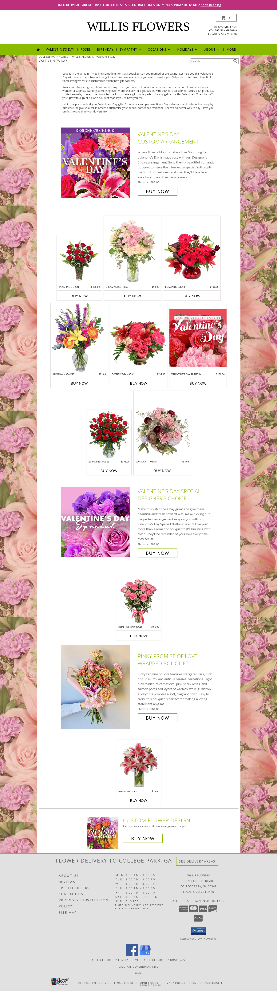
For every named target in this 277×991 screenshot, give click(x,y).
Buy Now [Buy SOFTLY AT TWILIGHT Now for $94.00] (162, 470)
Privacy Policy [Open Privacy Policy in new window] (173, 982)
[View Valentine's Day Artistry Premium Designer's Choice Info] (198, 337)
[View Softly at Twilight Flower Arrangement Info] (162, 425)
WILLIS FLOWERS (138, 26)
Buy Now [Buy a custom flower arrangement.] (143, 838)
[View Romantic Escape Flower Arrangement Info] (191, 250)
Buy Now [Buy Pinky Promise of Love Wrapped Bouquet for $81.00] (157, 718)
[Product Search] (211, 61)
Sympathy (131, 49)
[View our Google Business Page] (145, 955)
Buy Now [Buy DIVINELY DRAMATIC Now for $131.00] (138, 383)
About (212, 49)
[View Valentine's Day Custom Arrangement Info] (98, 163)
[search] (235, 61)
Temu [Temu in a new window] (138, 973)
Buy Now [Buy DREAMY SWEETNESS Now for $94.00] (132, 295)
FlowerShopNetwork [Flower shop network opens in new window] (141, 982)
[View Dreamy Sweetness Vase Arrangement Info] (132, 250)
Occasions (159, 49)
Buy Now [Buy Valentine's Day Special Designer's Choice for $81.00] (157, 553)
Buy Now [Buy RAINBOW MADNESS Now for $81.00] (79, 383)
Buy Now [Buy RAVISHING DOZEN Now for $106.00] (79, 295)
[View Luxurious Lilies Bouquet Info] (138, 765)
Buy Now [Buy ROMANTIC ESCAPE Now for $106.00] (191, 295)
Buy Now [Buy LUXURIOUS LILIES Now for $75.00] (138, 800)
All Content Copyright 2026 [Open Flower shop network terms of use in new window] (100, 982)
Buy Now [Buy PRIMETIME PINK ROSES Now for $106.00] (138, 635)
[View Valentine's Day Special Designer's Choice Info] (98, 522)
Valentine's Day (60, 49)
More (233, 49)
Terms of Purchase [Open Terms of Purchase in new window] (204, 982)
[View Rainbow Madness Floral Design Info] (79, 337)
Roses (86, 49)
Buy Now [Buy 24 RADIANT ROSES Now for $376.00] (108, 470)
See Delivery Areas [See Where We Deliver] (197, 861)
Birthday (105, 49)
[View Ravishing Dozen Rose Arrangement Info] (79, 260)
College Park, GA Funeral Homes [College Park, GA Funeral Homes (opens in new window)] (116, 960)
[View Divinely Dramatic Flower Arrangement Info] (138, 337)
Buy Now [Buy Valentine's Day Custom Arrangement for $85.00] (157, 191)
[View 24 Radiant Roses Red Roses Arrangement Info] (109, 435)
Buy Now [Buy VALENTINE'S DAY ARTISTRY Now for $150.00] (198, 383)
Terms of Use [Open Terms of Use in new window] (150, 985)
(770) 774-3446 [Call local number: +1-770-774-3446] (227, 34)
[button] (226, 18)
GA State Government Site (138, 966)
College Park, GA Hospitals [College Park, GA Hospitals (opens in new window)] (164, 960)
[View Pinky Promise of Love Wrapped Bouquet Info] (98, 687)
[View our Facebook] (132, 955)
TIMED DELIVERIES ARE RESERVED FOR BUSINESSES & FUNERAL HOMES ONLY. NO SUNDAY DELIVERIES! (138, 5)
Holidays (187, 49)
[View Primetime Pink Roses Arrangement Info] (138, 600)
